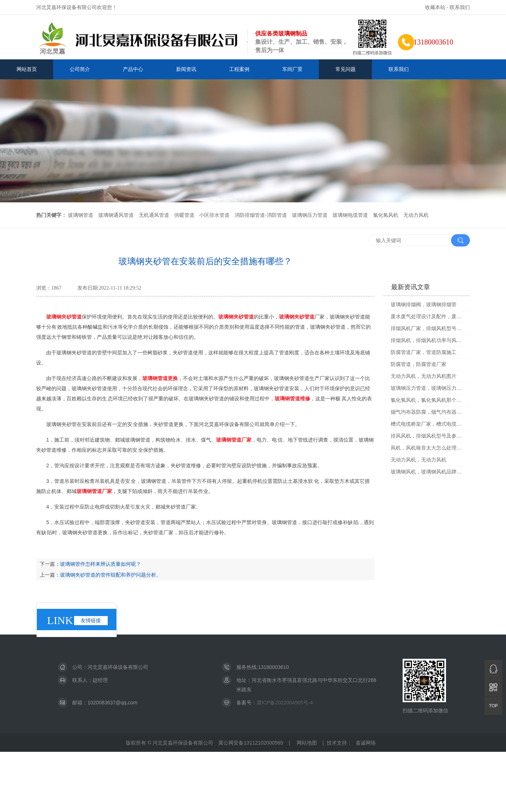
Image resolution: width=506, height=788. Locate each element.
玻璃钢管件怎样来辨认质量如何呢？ (100, 564)
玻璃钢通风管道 (116, 215)
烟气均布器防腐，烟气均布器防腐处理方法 (428, 412)
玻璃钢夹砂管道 (64, 317)
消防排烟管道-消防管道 (261, 215)
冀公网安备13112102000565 (250, 743)
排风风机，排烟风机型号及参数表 (428, 436)
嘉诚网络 (366, 743)
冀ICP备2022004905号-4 (285, 702)
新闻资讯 (186, 69)
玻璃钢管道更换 (160, 378)
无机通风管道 (154, 215)
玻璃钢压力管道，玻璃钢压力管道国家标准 (428, 388)
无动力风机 (416, 215)
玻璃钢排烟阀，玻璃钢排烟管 (423, 304)
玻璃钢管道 (80, 215)
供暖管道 (184, 215)
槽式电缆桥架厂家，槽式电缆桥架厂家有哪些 (428, 424)
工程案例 (239, 69)
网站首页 (27, 69)
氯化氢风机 (385, 215)
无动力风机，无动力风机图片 (423, 376)
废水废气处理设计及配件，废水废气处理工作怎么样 (428, 316)
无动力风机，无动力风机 (418, 460)
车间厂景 (292, 69)
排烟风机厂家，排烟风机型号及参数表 (428, 328)
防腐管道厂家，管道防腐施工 (423, 352)
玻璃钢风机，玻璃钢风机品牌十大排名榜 (428, 472)
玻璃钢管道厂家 (234, 440)
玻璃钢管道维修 (292, 398)
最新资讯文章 (410, 287)
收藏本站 (435, 7)
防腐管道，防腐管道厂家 (418, 364)
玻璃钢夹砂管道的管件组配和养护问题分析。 (110, 575)
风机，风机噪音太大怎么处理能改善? (428, 448)
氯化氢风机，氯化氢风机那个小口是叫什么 (428, 400)
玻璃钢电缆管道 (350, 215)
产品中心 (133, 69)
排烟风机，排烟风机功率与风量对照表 (428, 340)
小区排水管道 (214, 215)
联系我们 (460, 7)
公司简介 (80, 69)
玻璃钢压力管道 (309, 215)
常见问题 (345, 69)
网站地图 (307, 743)
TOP (493, 705)
